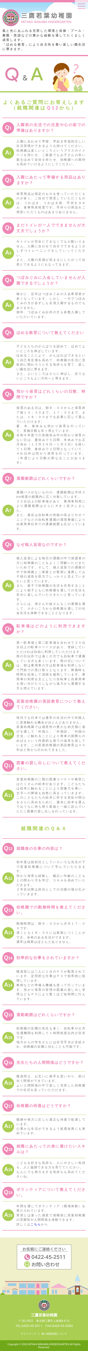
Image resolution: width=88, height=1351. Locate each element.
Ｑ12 (52, 107)
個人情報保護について (54, 1333)
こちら (36, 1224)
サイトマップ (28, 1333)
